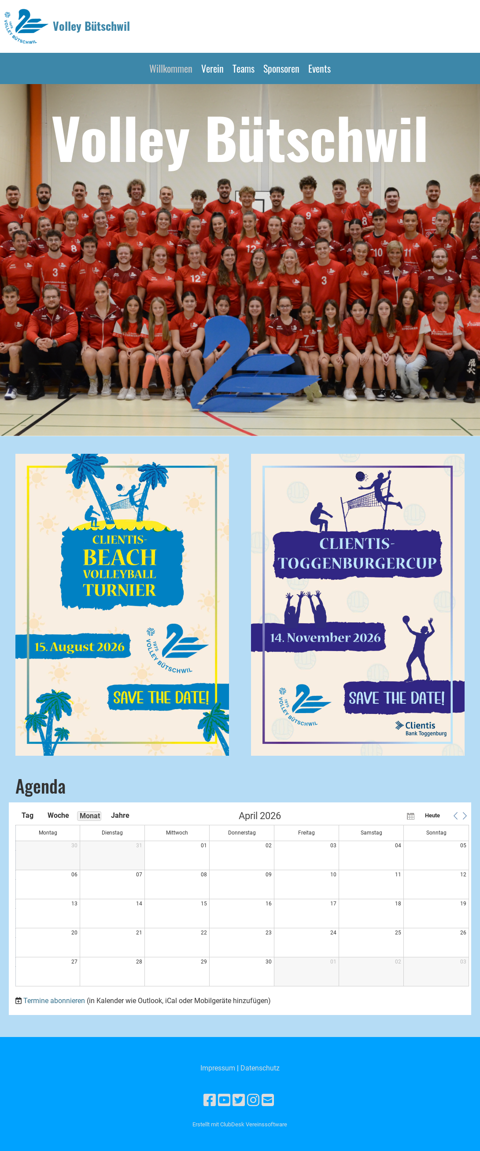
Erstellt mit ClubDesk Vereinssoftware (239, 1124)
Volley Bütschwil (91, 26)
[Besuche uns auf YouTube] (224, 1100)
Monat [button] (90, 816)
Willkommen (170, 68)
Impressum (217, 1068)
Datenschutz (260, 1068)
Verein (212, 68)
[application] (242, 899)
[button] (455, 815)
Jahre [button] (120, 815)
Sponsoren (281, 68)
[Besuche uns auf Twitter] (239, 1100)
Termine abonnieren (54, 1001)
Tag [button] (27, 815)
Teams (244, 68)
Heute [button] (432, 815)
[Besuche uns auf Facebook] (209, 1100)
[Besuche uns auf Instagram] (253, 1100)
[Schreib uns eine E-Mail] (268, 1100)
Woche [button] (58, 815)
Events (319, 68)
